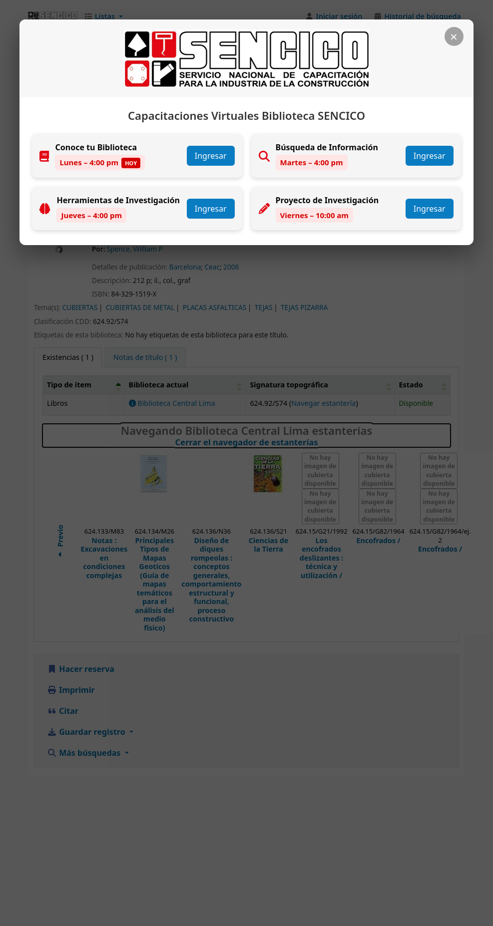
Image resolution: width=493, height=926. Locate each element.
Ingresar (211, 155)
